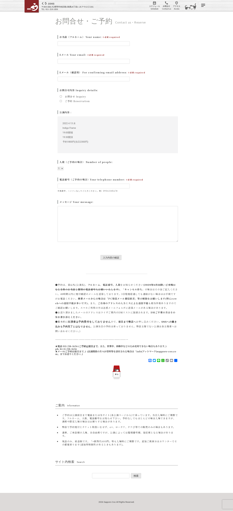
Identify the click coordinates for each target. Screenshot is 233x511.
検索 (136, 475)
